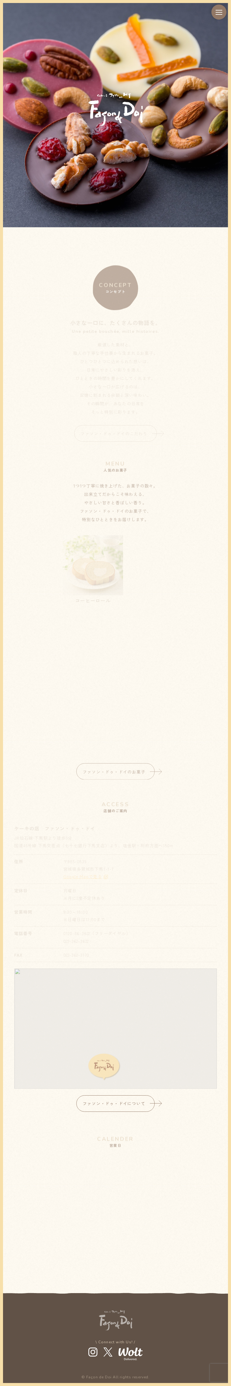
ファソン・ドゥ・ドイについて (114, 1103)
